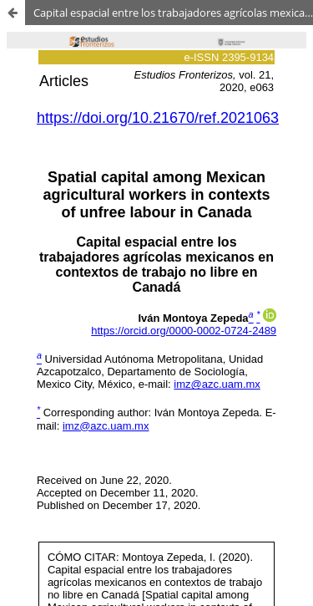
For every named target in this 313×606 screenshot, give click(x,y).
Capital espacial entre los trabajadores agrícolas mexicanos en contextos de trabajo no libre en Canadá (173, 12)
